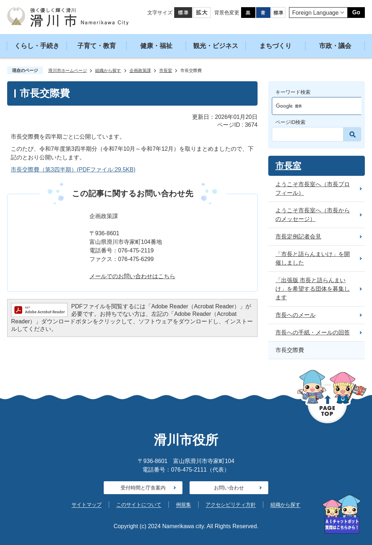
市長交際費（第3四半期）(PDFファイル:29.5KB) (73, 170)
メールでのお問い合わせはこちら (132, 276)
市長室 (165, 70)
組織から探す (108, 70)
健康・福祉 (156, 45)
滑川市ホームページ (67, 70)
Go (356, 12)
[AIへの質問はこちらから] (341, 514)
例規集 (183, 504)
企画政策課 (140, 70)
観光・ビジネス (215, 45)
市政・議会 (335, 45)
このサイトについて (138, 504)
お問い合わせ (229, 488)
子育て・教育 (96, 45)
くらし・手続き (36, 45)
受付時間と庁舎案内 (143, 488)
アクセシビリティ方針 (231, 504)
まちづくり (275, 45)
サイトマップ (87, 504)
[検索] (310, 106)
